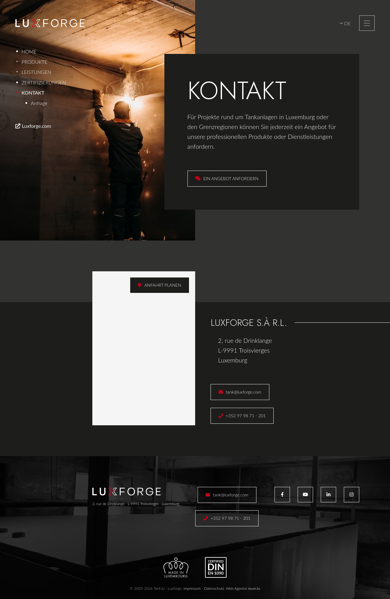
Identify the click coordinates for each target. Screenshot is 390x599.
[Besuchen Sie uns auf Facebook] (282, 494)
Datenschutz (214, 588)
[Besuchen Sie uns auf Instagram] (351, 494)
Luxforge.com (36, 126)
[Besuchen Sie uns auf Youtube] (305, 494)
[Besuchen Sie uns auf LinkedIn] (328, 494)
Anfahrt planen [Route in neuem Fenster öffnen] (162, 285)
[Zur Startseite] (50, 23)
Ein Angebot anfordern (231, 178)
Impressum (192, 588)
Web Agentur (236, 588)
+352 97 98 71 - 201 (246, 415)
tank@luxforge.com (243, 392)
